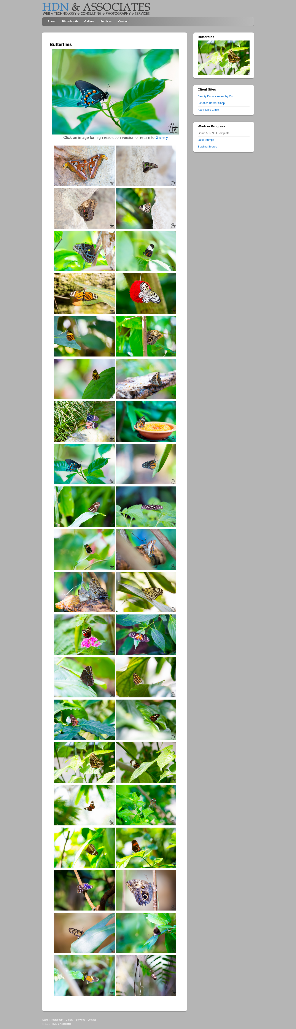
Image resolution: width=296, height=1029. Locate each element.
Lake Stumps (206, 139)
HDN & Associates (61, 1024)
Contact (123, 21)
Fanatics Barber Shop (211, 103)
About (52, 21)
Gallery (89, 21)
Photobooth (70, 21)
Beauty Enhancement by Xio (215, 96)
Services (106, 21)
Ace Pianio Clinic (208, 109)
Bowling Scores (207, 146)
